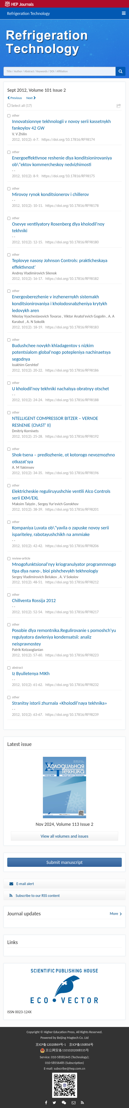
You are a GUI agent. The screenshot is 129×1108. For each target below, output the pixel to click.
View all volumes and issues (64, 836)
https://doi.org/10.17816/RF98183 (72, 327)
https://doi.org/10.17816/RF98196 (72, 473)
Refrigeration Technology (28, 13)
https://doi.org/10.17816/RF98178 (72, 205)
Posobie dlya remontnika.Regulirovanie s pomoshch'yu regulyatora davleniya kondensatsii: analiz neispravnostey (64, 637)
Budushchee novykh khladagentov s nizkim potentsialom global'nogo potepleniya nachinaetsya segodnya (61, 352)
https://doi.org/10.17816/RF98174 (68, 139)
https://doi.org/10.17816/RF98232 (72, 684)
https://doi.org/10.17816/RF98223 (72, 655)
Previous (14, 98)
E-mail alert (21, 883)
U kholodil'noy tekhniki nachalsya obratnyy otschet (60, 388)
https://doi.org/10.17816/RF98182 (72, 278)
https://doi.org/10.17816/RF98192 (72, 436)
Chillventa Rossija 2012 (34, 600)
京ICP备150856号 (81, 1045)
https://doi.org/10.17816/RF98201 (72, 509)
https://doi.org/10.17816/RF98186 (72, 370)
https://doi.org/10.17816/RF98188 (72, 400)
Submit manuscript (64, 862)
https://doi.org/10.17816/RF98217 (72, 612)
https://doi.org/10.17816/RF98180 (72, 242)
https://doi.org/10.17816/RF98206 (72, 546)
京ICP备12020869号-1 (51, 1045)
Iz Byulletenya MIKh (31, 673)
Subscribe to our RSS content (34, 895)
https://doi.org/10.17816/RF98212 (72, 582)
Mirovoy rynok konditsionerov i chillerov (50, 194)
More (114, 913)
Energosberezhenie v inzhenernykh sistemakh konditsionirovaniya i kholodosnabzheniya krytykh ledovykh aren (59, 303)
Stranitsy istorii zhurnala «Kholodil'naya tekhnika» (59, 703)
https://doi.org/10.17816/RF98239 (72, 714)
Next (31, 98)
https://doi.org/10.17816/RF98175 (68, 176)
